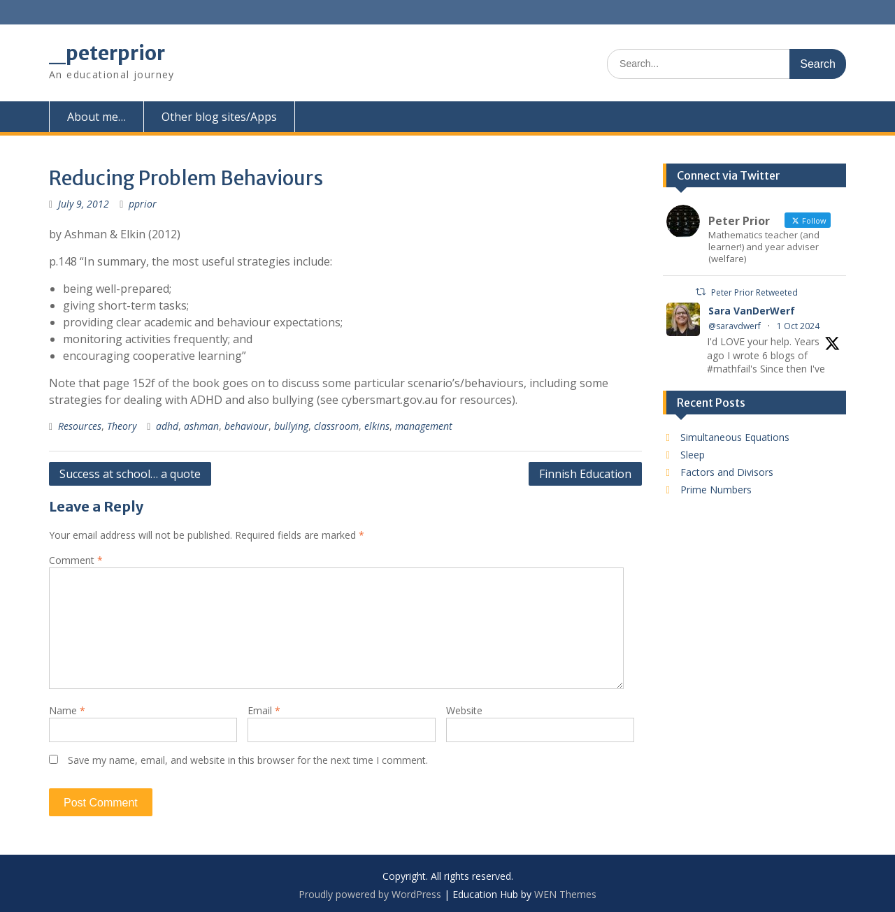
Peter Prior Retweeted (754, 292)
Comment (76, 560)
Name (67, 710)
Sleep (692, 454)
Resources (79, 426)
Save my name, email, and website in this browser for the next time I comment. (248, 760)
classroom (336, 426)
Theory (121, 426)
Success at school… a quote (130, 474)
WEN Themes (565, 894)
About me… (96, 116)
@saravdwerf (734, 326)
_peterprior (107, 53)
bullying (291, 426)
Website (464, 710)
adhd (167, 426)
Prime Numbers (716, 489)
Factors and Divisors (726, 472)
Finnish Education (585, 474)
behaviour (246, 426)
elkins (376, 426)
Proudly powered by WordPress (370, 894)
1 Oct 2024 (798, 326)
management (423, 426)
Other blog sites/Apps (219, 116)
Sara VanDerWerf (751, 310)
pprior (143, 203)
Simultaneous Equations (734, 437)
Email (264, 710)
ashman (201, 426)
